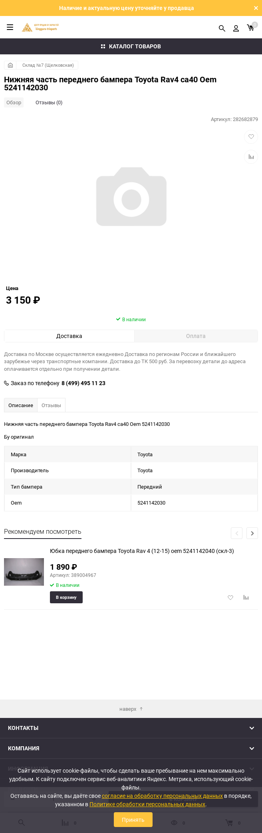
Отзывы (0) (49, 102)
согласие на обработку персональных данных (162, 795)
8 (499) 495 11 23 (83, 429)
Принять (133, 819)
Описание (20, 451)
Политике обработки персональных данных (147, 804)
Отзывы (51, 451)
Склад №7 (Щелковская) (48, 65)
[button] (252, 579)
